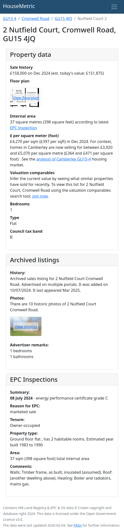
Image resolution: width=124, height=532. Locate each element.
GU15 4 (9, 18)
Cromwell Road (35, 18)
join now (40, 196)
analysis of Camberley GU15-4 (63, 159)
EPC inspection (23, 127)
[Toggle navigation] (114, 7)
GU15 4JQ (63, 18)
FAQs (78, 525)
